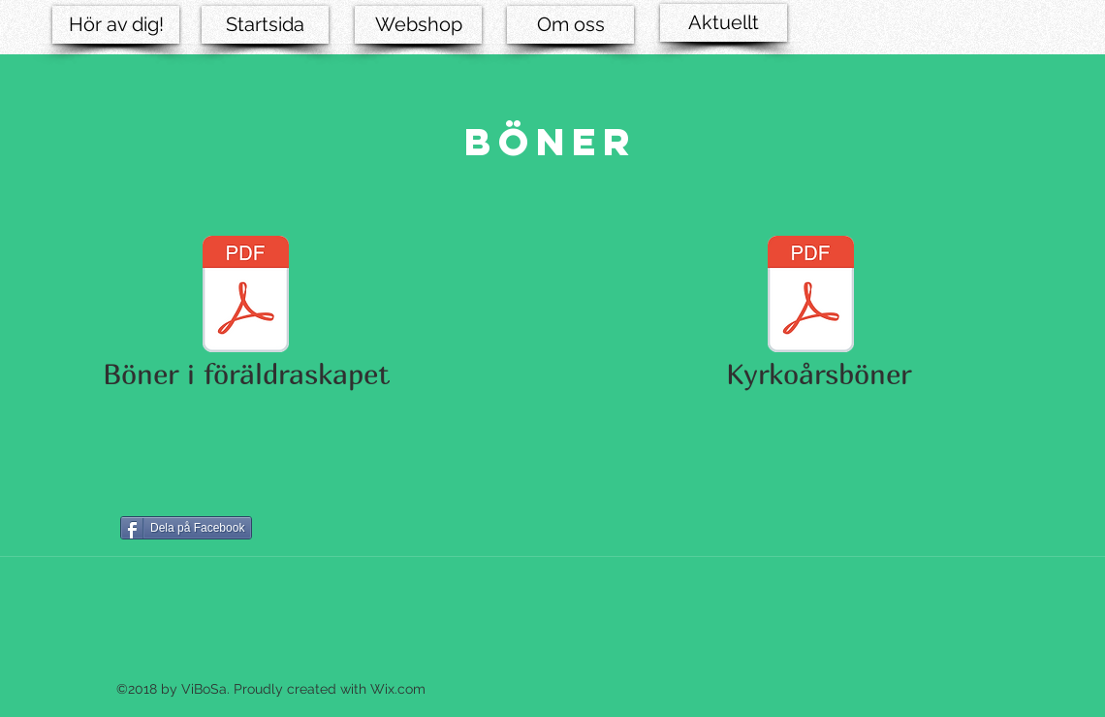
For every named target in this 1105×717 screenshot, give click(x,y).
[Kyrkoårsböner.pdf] (810, 296)
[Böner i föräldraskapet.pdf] (245, 296)
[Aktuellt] (723, 23)
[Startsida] (265, 25)
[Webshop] (418, 25)
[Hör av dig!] (115, 25)
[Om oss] (570, 25)
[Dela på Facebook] (186, 527)
